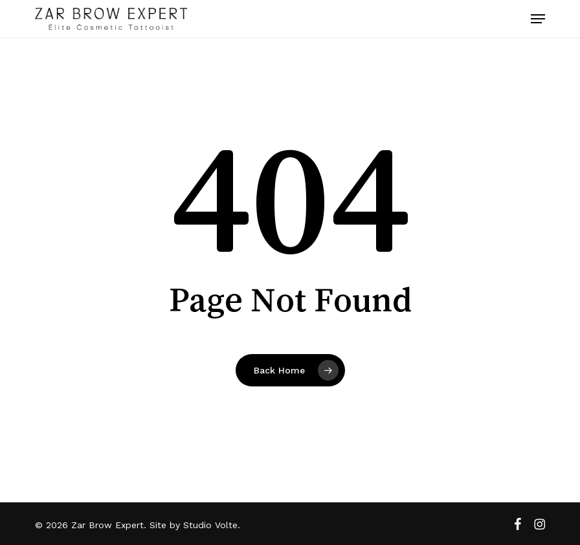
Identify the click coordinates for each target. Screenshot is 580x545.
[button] (538, 18)
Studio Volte (210, 525)
